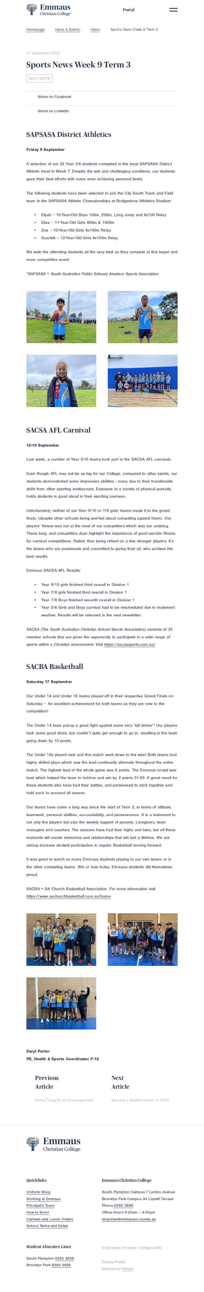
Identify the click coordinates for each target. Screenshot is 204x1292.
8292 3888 (123, 1205)
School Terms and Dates (47, 1225)
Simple (128, 1268)
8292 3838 (64, 1258)
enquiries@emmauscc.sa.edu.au (129, 1219)
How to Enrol (37, 1212)
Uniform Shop (38, 1192)
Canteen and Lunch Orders (49, 1219)
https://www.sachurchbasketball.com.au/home (68, 896)
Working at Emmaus (43, 1199)
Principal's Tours (40, 1205)
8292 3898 (61, 1265)
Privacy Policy (113, 1262)
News (95, 29)
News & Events (67, 29)
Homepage (35, 29)
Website (108, 1268)
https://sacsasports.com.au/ (129, 644)
